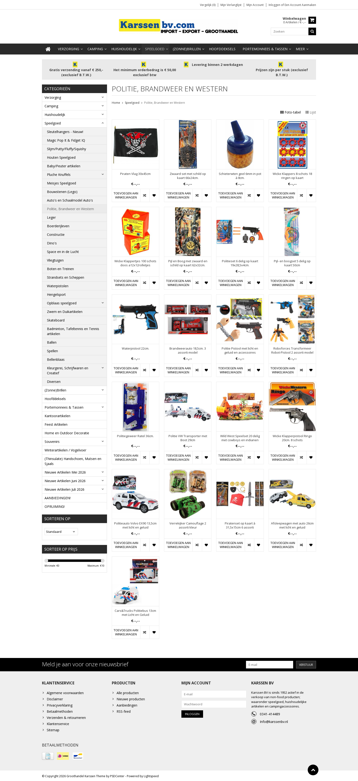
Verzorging (68, 47)
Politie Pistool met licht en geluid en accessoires (240, 350)
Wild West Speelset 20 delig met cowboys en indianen (240, 437)
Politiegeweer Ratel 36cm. (135, 435)
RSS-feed (124, 710)
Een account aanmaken (300, 5)
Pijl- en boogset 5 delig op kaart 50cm (292, 262)
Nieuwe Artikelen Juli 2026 (64, 488)
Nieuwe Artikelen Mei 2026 (65, 471)
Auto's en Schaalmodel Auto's (70, 199)
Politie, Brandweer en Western (70, 207)
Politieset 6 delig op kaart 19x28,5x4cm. (240, 262)
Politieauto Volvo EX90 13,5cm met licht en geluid (135, 524)
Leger (51, 216)
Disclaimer (55, 698)
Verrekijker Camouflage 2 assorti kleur (187, 524)
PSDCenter (117, 775)
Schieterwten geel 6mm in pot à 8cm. (240, 175)
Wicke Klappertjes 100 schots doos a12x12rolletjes (135, 262)
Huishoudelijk (124, 47)
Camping (95, 47)
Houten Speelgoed (61, 156)
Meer (300, 47)
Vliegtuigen (55, 259)
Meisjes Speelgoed (61, 182)
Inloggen (275, 5)
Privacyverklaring (59, 704)
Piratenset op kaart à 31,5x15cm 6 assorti (240, 524)
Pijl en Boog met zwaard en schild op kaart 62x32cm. (187, 262)
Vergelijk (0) (207, 5)
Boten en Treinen (60, 267)
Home (116, 102)
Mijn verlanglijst (230, 5)
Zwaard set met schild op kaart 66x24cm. (188, 175)
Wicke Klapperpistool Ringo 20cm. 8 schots (292, 437)
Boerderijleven (58, 224)
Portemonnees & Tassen (265, 47)
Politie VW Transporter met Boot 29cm (188, 437)
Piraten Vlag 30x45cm (135, 173)
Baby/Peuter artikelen (63, 165)
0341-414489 (270, 713)
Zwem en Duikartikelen (64, 310)
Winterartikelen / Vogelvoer (65, 449)
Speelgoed (154, 47)
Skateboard (56, 319)
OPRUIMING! (55, 505)
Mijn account (255, 5)
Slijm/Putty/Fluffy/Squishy (66, 147)
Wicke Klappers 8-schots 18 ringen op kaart (292, 175)
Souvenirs (52, 440)
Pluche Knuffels (59, 173)
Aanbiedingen (127, 704)
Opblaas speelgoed (62, 302)
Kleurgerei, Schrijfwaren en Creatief (67, 369)
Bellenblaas (56, 358)
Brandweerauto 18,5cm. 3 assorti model (187, 350)
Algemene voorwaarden (65, 691)
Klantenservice (58, 722)
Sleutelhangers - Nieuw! (65, 130)
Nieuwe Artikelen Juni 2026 (65, 479)
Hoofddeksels (222, 47)
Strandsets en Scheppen (65, 276)
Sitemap (53, 729)
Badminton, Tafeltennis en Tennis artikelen (73, 330)
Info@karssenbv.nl (274, 720)
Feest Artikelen (56, 423)
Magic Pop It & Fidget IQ (66, 139)
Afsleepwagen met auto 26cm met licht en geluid (292, 524)
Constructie (56, 233)
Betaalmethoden (60, 710)
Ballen (51, 341)
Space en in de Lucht (63, 250)
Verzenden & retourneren (66, 716)
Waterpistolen (57, 284)
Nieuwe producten (131, 698)
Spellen (52, 349)
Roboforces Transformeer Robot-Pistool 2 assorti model (292, 350)
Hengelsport (56, 293)
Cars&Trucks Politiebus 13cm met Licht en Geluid (135, 612)
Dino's (52, 242)
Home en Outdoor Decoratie (67, 432)
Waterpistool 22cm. (135, 348)
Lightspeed (151, 775)
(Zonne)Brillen (187, 47)
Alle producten (128, 691)
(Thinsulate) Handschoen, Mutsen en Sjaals (73, 460)
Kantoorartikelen (57, 414)
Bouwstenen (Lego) (62, 190)
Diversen (54, 380)
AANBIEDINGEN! (58, 496)
